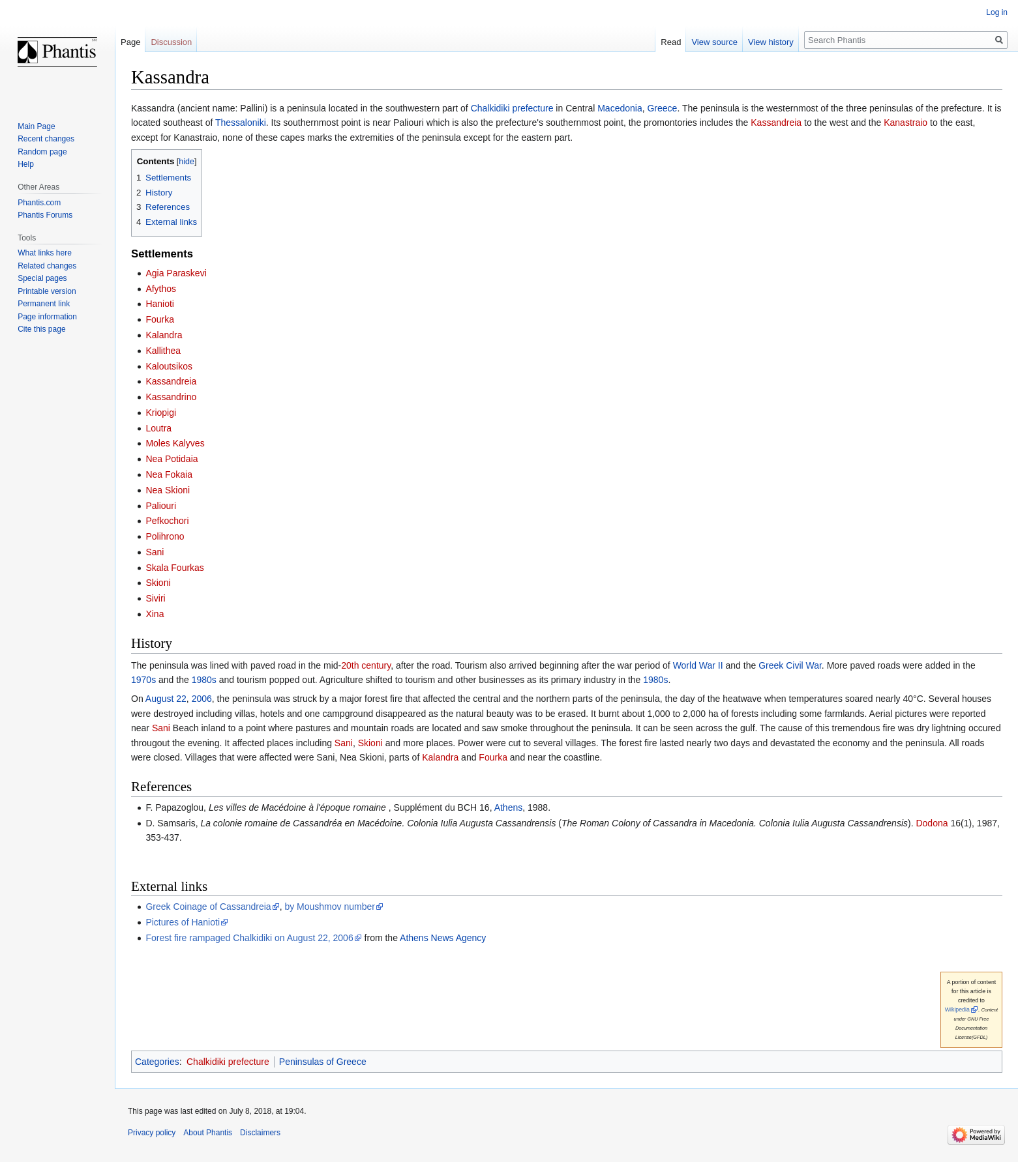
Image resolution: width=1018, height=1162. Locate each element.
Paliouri (160, 506)
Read (671, 42)
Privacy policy (151, 1132)
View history (771, 42)
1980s (204, 680)
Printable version (47, 291)
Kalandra (163, 335)
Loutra (158, 428)
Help (26, 164)
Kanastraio (905, 122)
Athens (508, 807)
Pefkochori (166, 521)
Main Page (36, 126)
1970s (143, 680)
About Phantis (207, 1132)
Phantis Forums (45, 215)
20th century (366, 665)
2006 (202, 698)
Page (130, 42)
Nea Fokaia (168, 474)
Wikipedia (957, 1009)
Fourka (159, 319)
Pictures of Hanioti (182, 922)
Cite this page (41, 329)
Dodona (932, 823)
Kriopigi (160, 412)
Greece (662, 108)
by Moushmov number (329, 906)
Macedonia (619, 108)
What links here (45, 252)
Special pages (42, 278)
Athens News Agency (443, 938)
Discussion (171, 42)
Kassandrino (170, 397)
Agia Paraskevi (175, 273)
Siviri (155, 598)
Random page (42, 151)
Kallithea (163, 350)
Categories (157, 1061)
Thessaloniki (240, 122)
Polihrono (164, 536)
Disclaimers (260, 1132)
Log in (997, 12)
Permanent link (44, 303)
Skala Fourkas (174, 567)
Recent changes (46, 138)
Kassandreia (776, 122)
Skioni (157, 582)
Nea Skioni (167, 490)
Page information (47, 316)
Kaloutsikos (168, 366)
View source (714, 42)
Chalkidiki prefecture (512, 108)
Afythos (160, 288)
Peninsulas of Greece (323, 1061)
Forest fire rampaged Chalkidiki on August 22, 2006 (249, 938)
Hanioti (159, 303)
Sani (154, 552)
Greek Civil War (790, 665)
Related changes (47, 265)
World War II (698, 665)
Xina (154, 614)
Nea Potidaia (171, 459)
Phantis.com (39, 202)
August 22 (166, 698)
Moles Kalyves (174, 443)
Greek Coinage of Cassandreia (208, 906)
